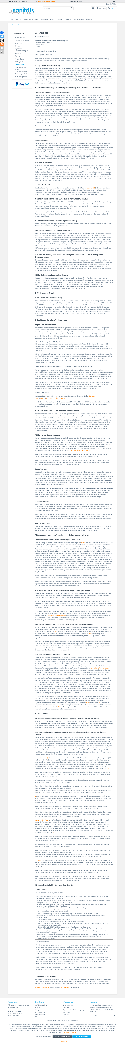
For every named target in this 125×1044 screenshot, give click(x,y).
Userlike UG (91, 188)
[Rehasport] (60, 19)
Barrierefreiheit (20, 38)
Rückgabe (38, 1010)
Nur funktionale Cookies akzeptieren (62, 1036)
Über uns (18, 56)
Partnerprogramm (21, 77)
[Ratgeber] (89, 19)
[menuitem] (58, 9)
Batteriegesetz (67, 1017)
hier (56, 632)
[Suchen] (72, 8)
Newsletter (18, 43)
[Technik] (68, 19)
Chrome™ (49, 398)
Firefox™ (56, 398)
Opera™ (63, 398)
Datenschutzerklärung (42, 987)
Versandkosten (20, 59)
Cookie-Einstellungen (22, 40)
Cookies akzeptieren (82, 1036)
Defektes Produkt (41, 1005)
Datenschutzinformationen (57, 616)
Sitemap (38, 1017)
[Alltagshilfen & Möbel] (31, 19)
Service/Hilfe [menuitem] (111, 4)
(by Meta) (41, 758)
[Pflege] (52, 19)
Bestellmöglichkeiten (21, 74)
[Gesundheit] (44, 19)
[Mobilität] (18, 19)
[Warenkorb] (112, 8)
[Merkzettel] (93, 8)
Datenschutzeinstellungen (43, 1036)
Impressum (18, 53)
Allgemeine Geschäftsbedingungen (22, 50)
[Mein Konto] (101, 8)
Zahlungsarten (19, 62)
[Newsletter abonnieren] (114, 1016)
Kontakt (17, 46)
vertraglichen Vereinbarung (99, 668)
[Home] (11, 19)
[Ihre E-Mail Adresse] (101, 1016)
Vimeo (83, 543)
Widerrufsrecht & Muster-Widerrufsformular (21, 69)
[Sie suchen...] (58, 8)
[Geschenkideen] (78, 19)
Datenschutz (19, 65)
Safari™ (42, 398)
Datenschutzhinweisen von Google (79, 450)
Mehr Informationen (70, 1032)
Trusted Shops (65, 987)
